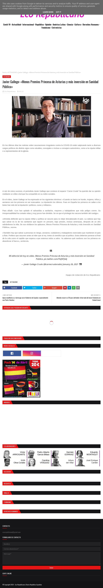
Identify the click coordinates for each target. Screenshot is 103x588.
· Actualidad (16, 24)
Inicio (4, 72)
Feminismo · (46, 27)
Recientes (7, 483)
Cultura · (78, 24)
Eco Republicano (10, 91)
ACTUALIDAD (12, 72)
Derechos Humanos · (91, 24)
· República (39, 24)
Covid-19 (7, 24)
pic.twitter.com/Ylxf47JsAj (55, 258)
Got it (58, 12)
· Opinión (48, 24)
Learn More (48, 12)
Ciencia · (70, 24)
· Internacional (27, 24)
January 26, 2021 (70, 264)
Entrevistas (57, 27)
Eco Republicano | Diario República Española (28, 585)
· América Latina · (59, 24)
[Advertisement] (51, 51)
